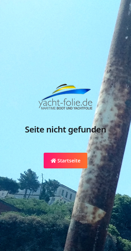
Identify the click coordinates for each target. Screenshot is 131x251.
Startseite (66, 160)
